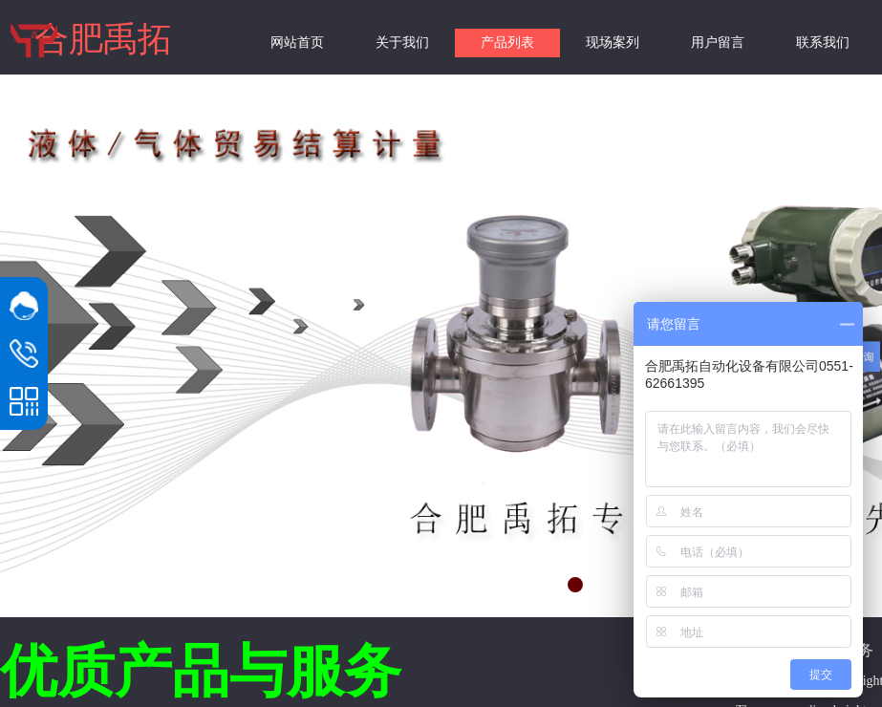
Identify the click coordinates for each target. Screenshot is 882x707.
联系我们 (823, 42)
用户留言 (717, 42)
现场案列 (612, 42)
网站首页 (297, 42)
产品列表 (507, 42)
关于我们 (402, 42)
